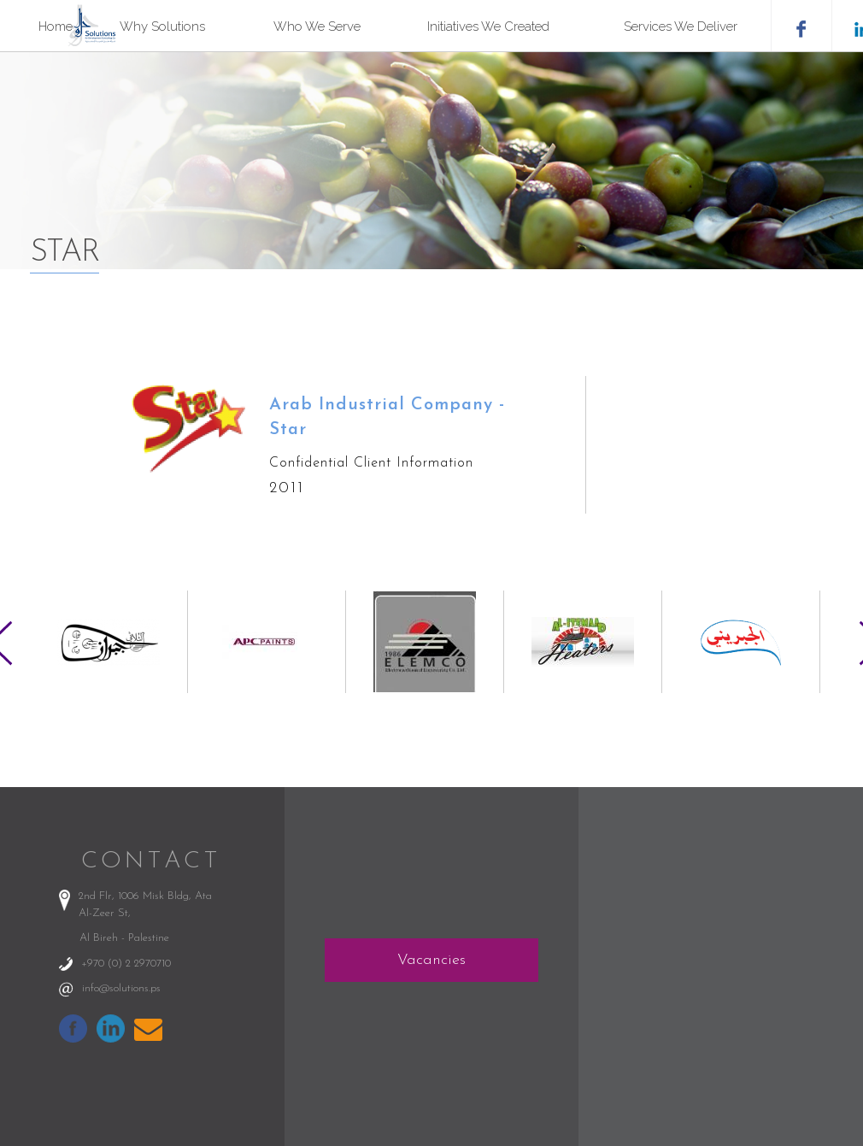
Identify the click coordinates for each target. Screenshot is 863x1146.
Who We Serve (317, 26)
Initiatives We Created (488, 26)
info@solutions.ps (121, 988)
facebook (801, 25)
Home (55, 26)
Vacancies (431, 960)
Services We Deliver (680, 26)
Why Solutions (162, 26)
